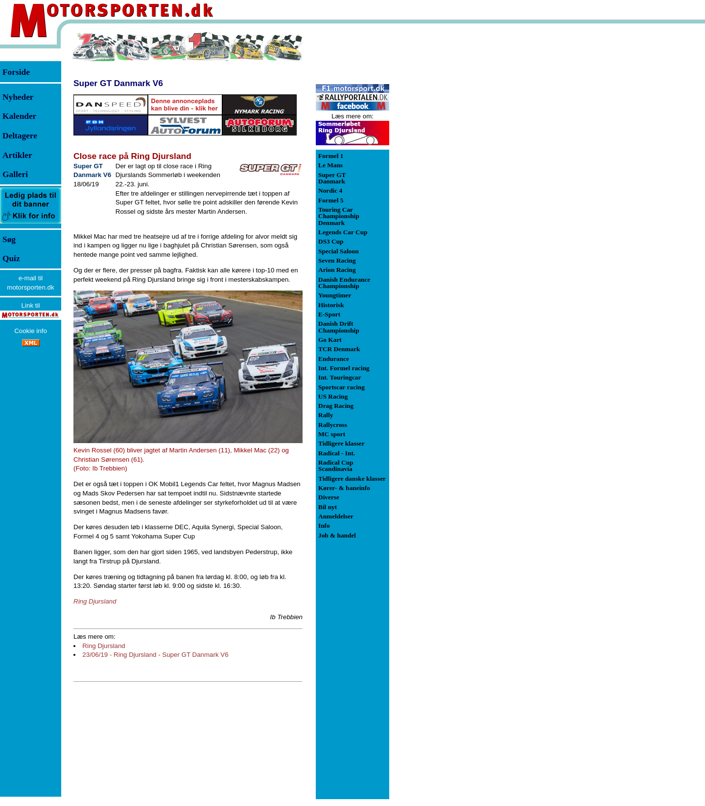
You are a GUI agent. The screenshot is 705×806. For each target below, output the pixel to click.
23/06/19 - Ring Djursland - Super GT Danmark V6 (155, 654)
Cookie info (30, 331)
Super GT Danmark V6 (118, 83)
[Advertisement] (440, 178)
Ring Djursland (103, 645)
